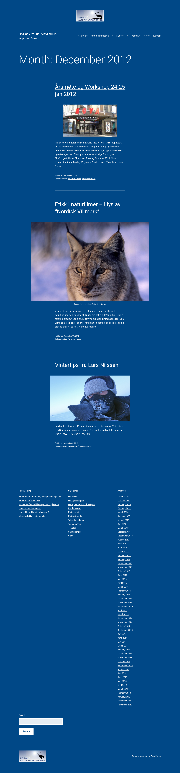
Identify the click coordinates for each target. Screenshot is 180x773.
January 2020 (124, 516)
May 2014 (122, 642)
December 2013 (125, 653)
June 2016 (122, 575)
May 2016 (122, 579)
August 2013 (123, 669)
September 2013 (125, 665)
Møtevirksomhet (89, 178)
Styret (147, 35)
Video (70, 536)
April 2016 (122, 583)
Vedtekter (136, 35)
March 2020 (123, 512)
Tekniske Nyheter (76, 520)
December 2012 (125, 700)
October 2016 (124, 571)
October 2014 (124, 626)
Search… (23, 715)
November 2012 (125, 705)
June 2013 (122, 677)
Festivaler (72, 496)
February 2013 (124, 693)
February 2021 (124, 508)
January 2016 (124, 594)
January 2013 (124, 697)
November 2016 (125, 567)
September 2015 (125, 606)
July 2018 (122, 524)
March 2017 (123, 551)
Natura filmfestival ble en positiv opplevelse (39, 504)
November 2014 (125, 622)
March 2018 (123, 528)
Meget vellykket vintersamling (32, 516)
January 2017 (124, 559)
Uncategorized (75, 532)
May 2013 (122, 681)
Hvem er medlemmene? (30, 508)
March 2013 (123, 689)
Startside (82, 35)
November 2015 (125, 602)
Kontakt (157, 35)
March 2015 (123, 614)
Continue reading (87, 326)
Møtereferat (73, 512)
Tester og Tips (85, 446)
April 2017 (122, 547)
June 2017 (122, 543)
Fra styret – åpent (76, 500)
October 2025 (124, 500)
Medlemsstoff (73, 446)
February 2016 (124, 591)
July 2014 (122, 634)
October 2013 (124, 661)
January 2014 (124, 649)
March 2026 (123, 496)
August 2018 (123, 520)
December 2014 (125, 618)
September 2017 (125, 536)
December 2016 (125, 563)
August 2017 (123, 540)
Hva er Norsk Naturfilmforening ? (34, 512)
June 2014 (122, 638)
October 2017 (124, 532)
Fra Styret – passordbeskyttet (81, 504)
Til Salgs (72, 528)
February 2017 (124, 555)
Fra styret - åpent (74, 178)
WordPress (156, 756)
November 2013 (125, 657)
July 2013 (122, 673)
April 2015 (122, 610)
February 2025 (124, 504)
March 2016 (123, 587)
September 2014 (125, 630)
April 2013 (122, 685)
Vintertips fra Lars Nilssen (86, 365)
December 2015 (125, 598)
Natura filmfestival (100, 35)
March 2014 (123, 646)
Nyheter (120, 35)
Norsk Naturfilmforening (38, 34)
